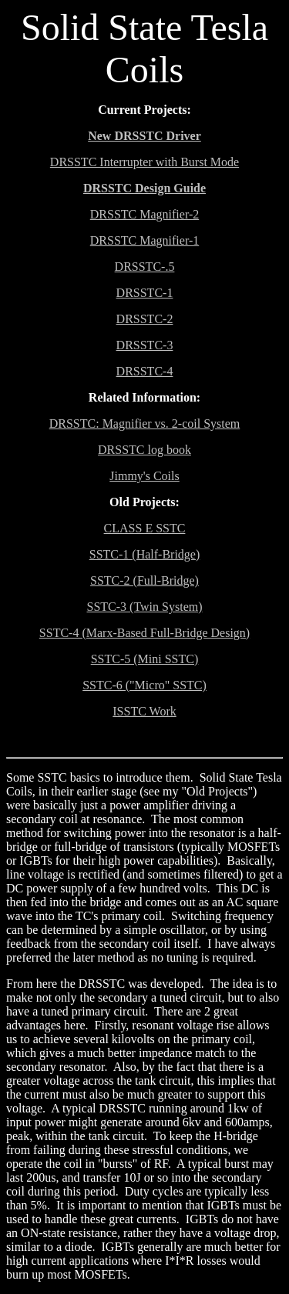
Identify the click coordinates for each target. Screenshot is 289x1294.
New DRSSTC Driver (144, 135)
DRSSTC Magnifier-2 (144, 214)
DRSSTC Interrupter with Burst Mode (144, 161)
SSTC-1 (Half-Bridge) (144, 554)
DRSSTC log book (144, 449)
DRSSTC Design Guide (144, 188)
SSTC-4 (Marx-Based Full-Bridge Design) (144, 632)
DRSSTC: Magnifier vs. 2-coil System (144, 423)
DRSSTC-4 (144, 371)
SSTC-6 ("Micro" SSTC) (144, 685)
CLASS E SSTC (145, 528)
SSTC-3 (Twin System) (145, 606)
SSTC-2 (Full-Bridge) (144, 580)
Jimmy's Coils (144, 475)
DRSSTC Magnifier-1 (144, 240)
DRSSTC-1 (144, 292)
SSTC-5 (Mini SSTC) (145, 658)
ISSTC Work (144, 711)
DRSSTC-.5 (145, 266)
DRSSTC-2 (144, 318)
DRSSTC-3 (144, 345)
